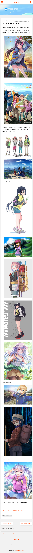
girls (8, 510)
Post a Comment (8, 534)
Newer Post (7, 523)
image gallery (15, 510)
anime (4, 510)
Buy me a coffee (20, 550)
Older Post (26, 523)
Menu (16, 2)
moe (22, 510)
